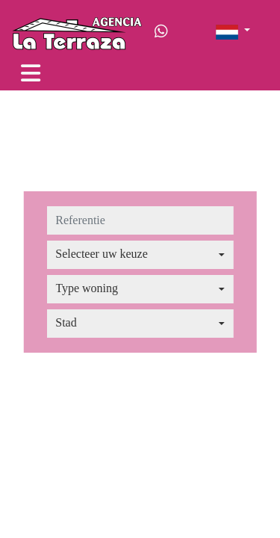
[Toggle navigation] (30, 73)
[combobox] (140, 255)
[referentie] (140, 220)
